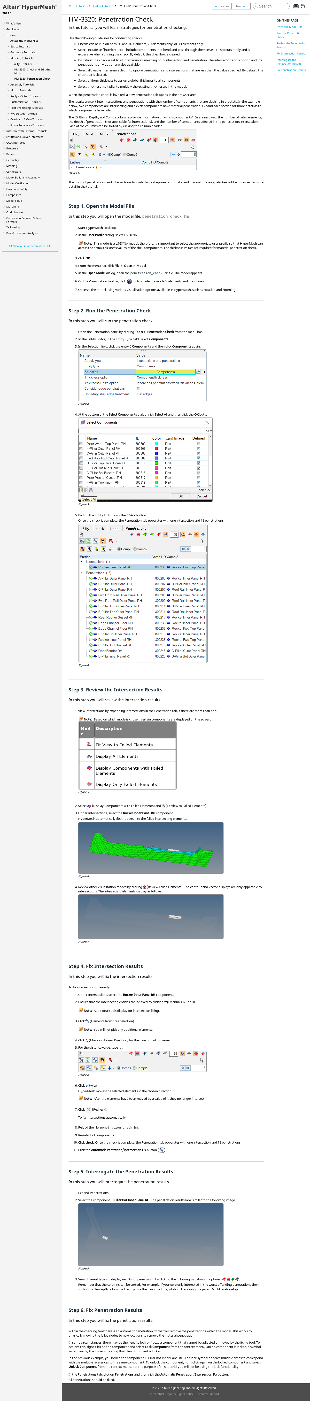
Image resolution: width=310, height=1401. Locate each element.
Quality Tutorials (20, 64)
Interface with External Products (26, 131)
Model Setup (14, 200)
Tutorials (11, 35)
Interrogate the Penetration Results (289, 61)
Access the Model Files (24, 40)
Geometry (12, 160)
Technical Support (207, 1394)
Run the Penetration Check (289, 35)
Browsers (12, 148)
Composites (13, 195)
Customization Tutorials (25, 102)
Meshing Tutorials (21, 58)
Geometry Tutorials (22, 52)
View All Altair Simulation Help (32, 246)
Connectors (13, 171)
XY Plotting (13, 227)
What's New (13, 23)
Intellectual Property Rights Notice (172, 1394)
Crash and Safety (17, 189)
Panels (10, 154)
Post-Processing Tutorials (26, 107)
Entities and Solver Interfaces (24, 137)
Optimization (14, 212)
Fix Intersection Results (291, 53)
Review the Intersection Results (291, 45)
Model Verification (18, 183)
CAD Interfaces (15, 142)
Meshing (11, 166)
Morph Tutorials (20, 90)
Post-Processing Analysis (22, 233)
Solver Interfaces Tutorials (27, 125)
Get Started (13, 29)
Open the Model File (289, 27)
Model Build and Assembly (23, 177)
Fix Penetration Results (291, 70)
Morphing (12, 206)
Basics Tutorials (20, 46)
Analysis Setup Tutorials (25, 96)
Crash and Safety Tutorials (27, 119)
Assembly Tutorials (22, 84)
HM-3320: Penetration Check (32, 78)
